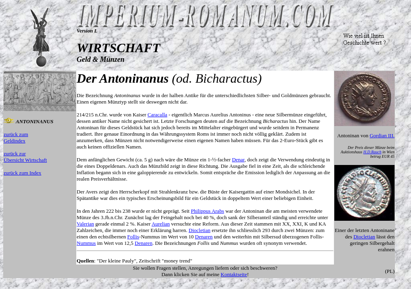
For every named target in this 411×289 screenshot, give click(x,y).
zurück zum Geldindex (16, 137)
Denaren (204, 237)
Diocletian (199, 230)
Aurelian (161, 224)
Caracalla (157, 115)
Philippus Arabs (207, 211)
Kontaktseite (234, 274)
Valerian (85, 224)
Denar (238, 160)
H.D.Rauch (372, 152)
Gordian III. (382, 135)
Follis (133, 237)
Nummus (86, 243)
